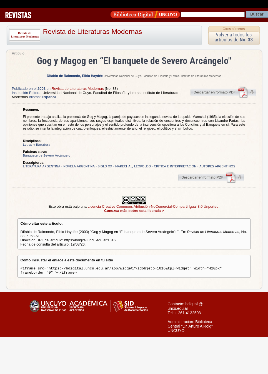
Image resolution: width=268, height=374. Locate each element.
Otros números (234, 29)
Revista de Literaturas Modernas (92, 31)
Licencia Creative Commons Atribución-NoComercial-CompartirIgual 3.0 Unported (153, 206)
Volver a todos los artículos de (234, 37)
